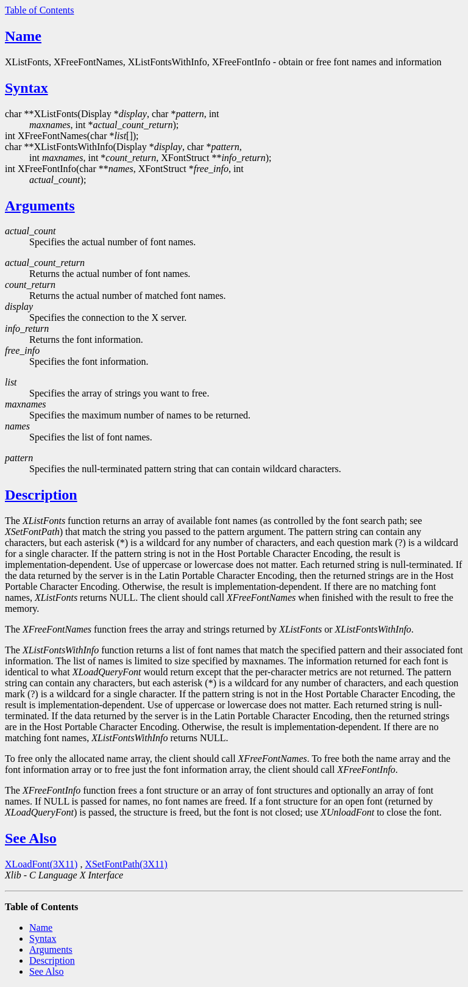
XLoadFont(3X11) (41, 864)
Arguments (40, 206)
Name (23, 36)
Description (41, 495)
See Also (31, 838)
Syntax (26, 88)
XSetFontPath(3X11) (126, 864)
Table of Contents (39, 10)
